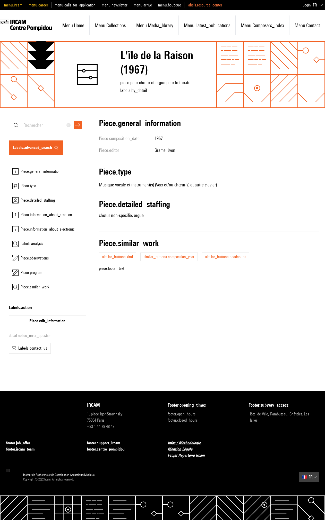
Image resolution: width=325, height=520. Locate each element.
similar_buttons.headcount (225, 256)
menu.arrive (143, 5)
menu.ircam (13, 5)
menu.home (73, 25)
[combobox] (47, 125)
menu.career (38, 5)
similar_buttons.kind (117, 256)
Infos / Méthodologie (187, 443)
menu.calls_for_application (75, 5)
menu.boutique (169, 5)
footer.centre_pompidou (109, 449)
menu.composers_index (262, 25)
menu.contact (307, 25)
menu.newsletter (114, 5)
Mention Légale (183, 449)
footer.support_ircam (106, 443)
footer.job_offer (21, 443)
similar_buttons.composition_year (169, 256)
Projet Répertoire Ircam (189, 455)
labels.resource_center (204, 5)
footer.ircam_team (23, 449)
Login (307, 5)
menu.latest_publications (207, 25)
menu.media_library (154, 25)
